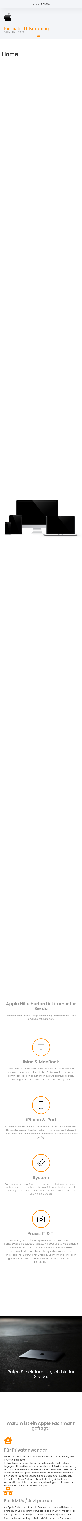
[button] (38, 36)
